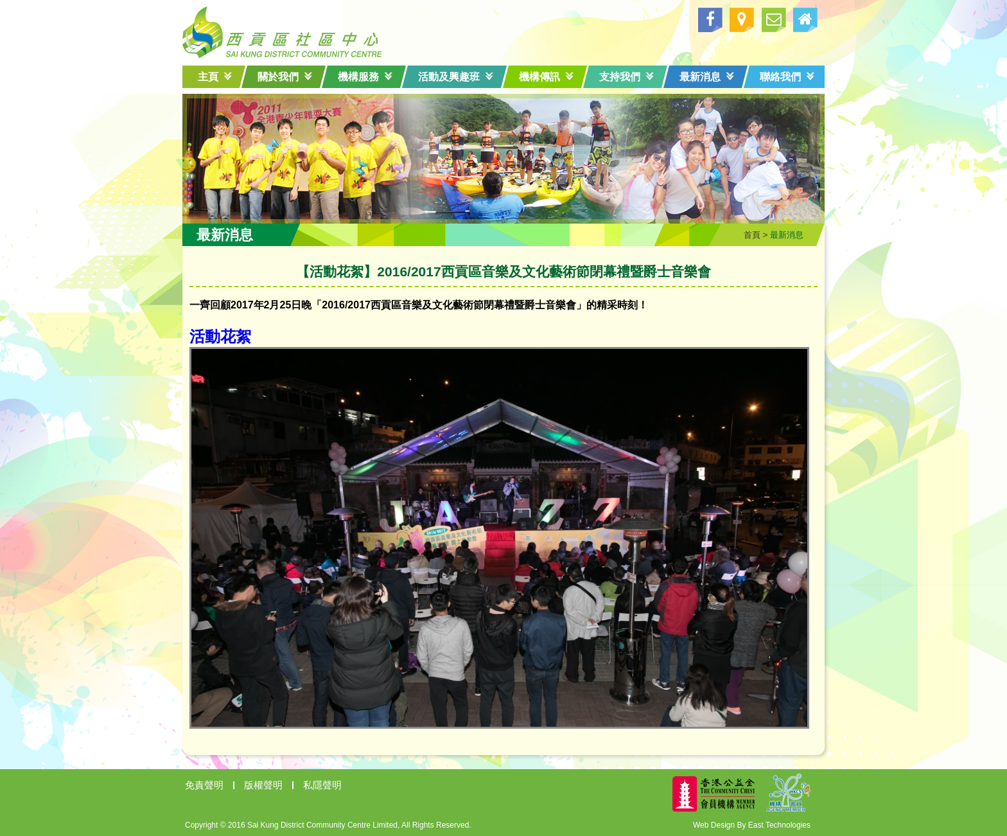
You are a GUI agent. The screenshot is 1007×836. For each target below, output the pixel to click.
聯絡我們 (787, 76)
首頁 (752, 235)
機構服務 (365, 76)
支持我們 (626, 76)
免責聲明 (204, 784)
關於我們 (285, 76)
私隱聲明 (322, 784)
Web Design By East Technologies (751, 825)
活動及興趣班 (455, 76)
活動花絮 (220, 336)
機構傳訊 (546, 76)
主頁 (215, 76)
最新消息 (706, 76)
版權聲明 (263, 784)
